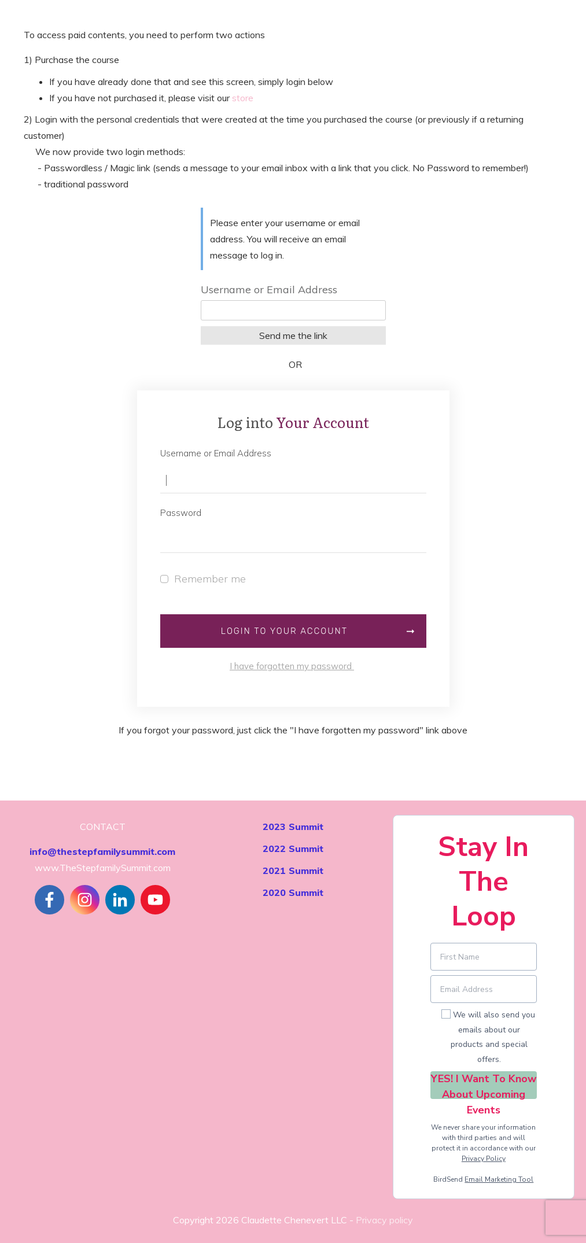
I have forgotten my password (292, 666)
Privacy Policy (484, 1158)
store (242, 98)
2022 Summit (293, 848)
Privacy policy (384, 1220)
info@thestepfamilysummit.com (102, 851)
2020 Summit (293, 892)
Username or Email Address (269, 289)
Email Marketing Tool (499, 1179)
